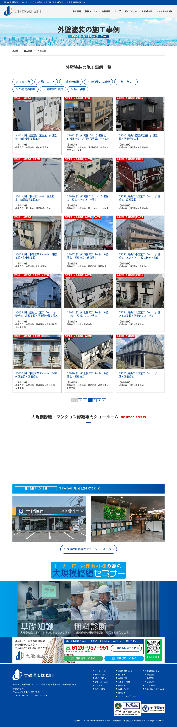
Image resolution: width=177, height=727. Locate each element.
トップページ (100, 671)
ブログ (117, 11)
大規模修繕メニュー (153, 671)
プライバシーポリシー (127, 696)
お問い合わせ (123, 689)
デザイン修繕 (150, 685)
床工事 (87, 98)
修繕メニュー (91, 11)
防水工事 (36, 159)
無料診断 (121, 685)
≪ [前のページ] (80, 400)
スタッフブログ (124, 682)
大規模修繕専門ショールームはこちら (90, 549)
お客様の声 (147, 11)
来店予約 (124, 658)
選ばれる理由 (100, 678)
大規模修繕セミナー (126, 671)
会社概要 (106, 11)
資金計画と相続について (155, 689)
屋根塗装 (139, 98)
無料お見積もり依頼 (128, 648)
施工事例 (76, 11)
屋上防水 (150, 682)
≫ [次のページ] (104, 400)
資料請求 (83, 658)
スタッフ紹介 (100, 689)
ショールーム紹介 (164, 11)
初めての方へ (131, 11)
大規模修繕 (26, 98)
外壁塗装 (16, 98)
